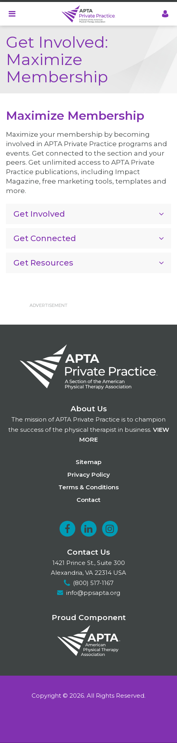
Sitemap (88, 462)
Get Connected (44, 238)
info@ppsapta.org (93, 592)
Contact (88, 500)
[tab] (88, 214)
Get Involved (39, 214)
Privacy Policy (88, 474)
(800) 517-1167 (93, 583)
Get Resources (43, 262)
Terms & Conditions (88, 487)
